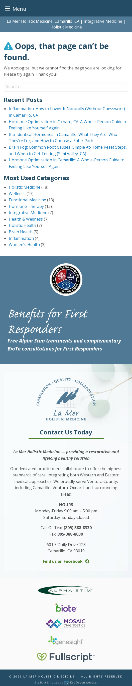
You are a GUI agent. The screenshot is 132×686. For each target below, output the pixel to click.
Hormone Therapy (26, 206)
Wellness (17, 193)
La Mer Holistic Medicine (49, 676)
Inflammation (21, 238)
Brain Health (21, 232)
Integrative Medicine (28, 212)
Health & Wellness (26, 219)
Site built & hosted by (65, 682)
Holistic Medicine (24, 187)
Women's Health (24, 244)
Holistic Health (22, 225)
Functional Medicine (27, 200)
